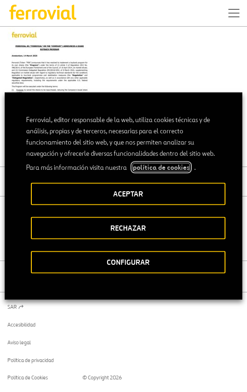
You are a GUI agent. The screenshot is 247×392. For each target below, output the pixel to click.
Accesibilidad (21, 324)
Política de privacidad (30, 360)
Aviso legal (19, 342)
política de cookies (161, 167)
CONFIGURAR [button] (128, 262)
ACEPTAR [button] (128, 194)
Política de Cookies (27, 377)
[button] (234, 13)
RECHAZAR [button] (128, 228)
